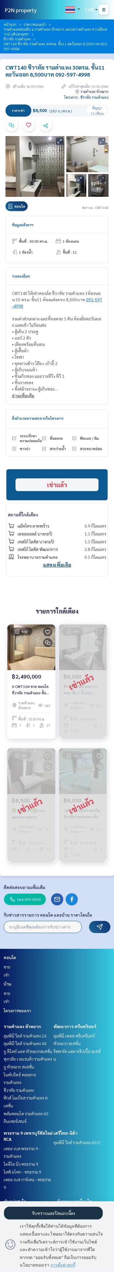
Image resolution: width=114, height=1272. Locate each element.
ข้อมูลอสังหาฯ (22, 224)
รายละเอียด (21, 276)
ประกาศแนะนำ (34, 24)
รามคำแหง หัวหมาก (22, 1026)
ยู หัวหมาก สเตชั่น (19, 1066)
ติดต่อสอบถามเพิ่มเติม (24, 887)
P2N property (21, 9)
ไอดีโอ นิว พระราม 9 (21, 1164)
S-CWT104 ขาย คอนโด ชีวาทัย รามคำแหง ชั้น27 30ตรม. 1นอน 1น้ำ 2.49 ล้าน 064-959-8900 (31, 690)
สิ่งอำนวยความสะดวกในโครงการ (38, 418)
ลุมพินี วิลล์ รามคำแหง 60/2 (77, 1142)
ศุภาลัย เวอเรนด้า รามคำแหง (28, 1059)
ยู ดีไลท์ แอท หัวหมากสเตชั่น (28, 1051)
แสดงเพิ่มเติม (57, 565)
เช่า (6, 974)
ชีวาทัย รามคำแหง (17, 38)
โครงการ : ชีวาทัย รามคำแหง (86, 97)
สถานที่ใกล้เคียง (23, 514)
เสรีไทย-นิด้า (66, 1133)
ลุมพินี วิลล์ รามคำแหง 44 (25, 1043)
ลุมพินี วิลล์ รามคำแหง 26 (25, 1035)
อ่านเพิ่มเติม (23, 395)
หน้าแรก (10, 24)
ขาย (7, 966)
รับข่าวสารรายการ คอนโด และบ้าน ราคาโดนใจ (48, 915)
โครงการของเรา (17, 1010)
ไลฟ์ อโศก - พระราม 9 (22, 1172)
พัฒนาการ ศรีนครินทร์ (75, 1026)
